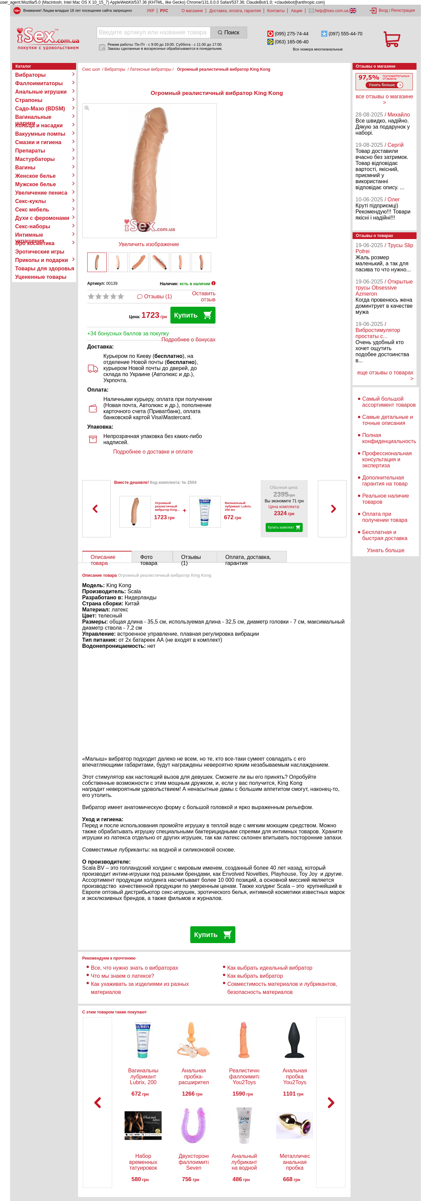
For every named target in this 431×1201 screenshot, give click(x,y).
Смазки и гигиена (38, 142)
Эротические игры (39, 252)
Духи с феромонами (42, 218)
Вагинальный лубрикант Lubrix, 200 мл (238, 506)
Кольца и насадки (39, 125)
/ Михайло (397, 115)
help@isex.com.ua (332, 10)
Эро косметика (35, 243)
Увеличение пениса (41, 193)
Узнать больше (385, 550)
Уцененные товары (40, 277)
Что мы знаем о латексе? (122, 976)
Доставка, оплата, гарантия (235, 10)
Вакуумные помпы (40, 134)
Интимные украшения (29, 235)
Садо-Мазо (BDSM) (40, 108)
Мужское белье (35, 184)
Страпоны (28, 100)
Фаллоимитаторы (39, 83)
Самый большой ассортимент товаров (389, 402)
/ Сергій (394, 145)
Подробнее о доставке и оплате (153, 452)
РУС (164, 10)
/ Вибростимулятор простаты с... (378, 330)
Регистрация (403, 10)
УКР (151, 10)
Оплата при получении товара (384, 517)
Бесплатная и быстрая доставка (384, 535)
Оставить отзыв (204, 296)
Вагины (25, 167)
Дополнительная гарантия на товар (385, 481)
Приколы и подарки (41, 260)
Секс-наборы (32, 226)
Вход (383, 10)
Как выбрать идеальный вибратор (269, 968)
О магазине (192, 10)
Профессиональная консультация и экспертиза (387, 459)
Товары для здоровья (44, 268)
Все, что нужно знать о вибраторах (134, 968)
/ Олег (392, 199)
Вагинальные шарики (33, 117)
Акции (296, 10)
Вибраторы (30, 75)
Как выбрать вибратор (255, 976)
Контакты (276, 10)
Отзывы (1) (158, 296)
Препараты (30, 151)
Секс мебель (32, 209)
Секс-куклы (30, 201)
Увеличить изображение (149, 244)
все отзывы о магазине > (384, 99)
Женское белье (35, 176)
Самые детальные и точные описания (387, 420)
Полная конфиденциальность (389, 438)
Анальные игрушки (41, 92)
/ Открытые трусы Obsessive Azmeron (384, 288)
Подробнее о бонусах (189, 339)
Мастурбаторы (35, 159)
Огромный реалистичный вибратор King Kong (166, 508)
